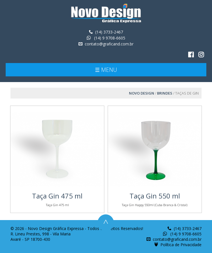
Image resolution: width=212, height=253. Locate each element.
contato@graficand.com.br (109, 44)
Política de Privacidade (181, 244)
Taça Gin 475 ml (57, 195)
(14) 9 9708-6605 (109, 38)
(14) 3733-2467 (109, 32)
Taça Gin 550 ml (155, 195)
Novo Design (141, 93)
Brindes (164, 93)
